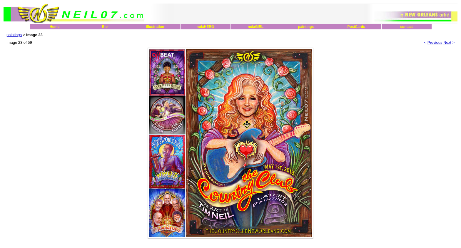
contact (406, 27)
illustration (155, 27)
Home (54, 27)
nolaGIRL (255, 27)
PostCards (356, 27)
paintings (306, 27)
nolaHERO (205, 27)
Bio (105, 27)
